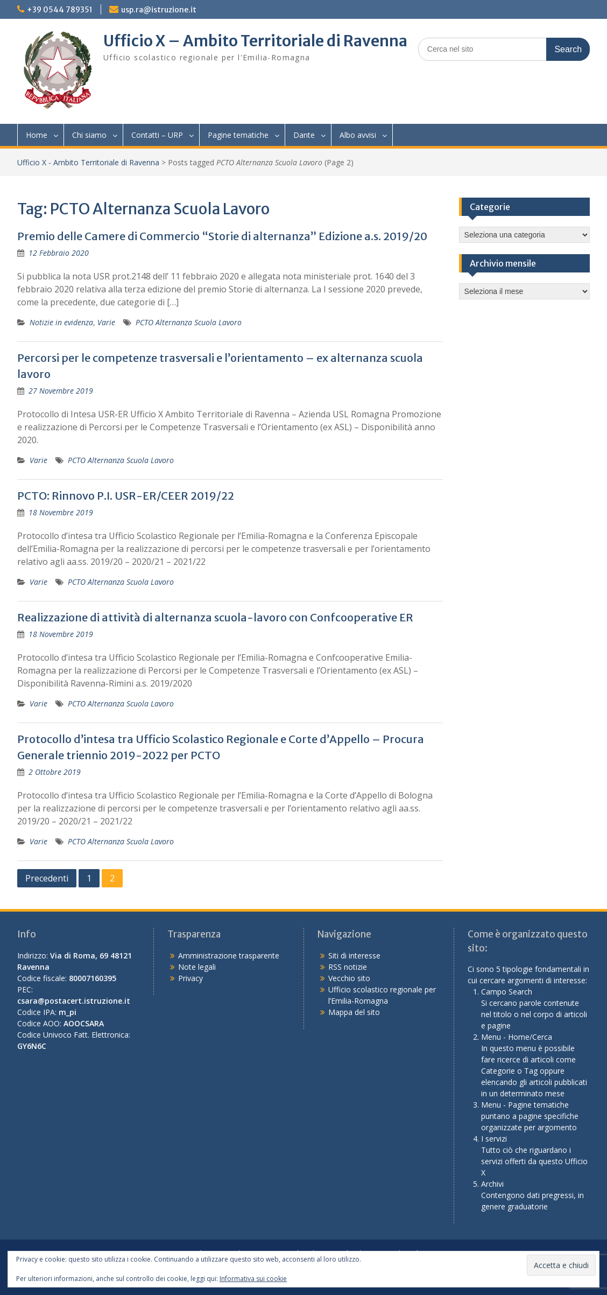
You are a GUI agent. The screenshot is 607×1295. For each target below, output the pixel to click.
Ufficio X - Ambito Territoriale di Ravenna (88, 162)
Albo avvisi (358, 135)
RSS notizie (347, 967)
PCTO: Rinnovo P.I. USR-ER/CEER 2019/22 (125, 495)
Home (36, 135)
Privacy (190, 978)
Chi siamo (89, 135)
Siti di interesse (354, 955)
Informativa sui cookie (253, 1278)
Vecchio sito (349, 978)
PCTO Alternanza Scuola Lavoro (189, 322)
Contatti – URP (157, 135)
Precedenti (46, 878)
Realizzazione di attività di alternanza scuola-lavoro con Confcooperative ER (215, 617)
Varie (106, 322)
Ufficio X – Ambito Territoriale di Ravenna (255, 41)
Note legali (197, 967)
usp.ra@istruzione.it (158, 10)
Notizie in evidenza (61, 322)
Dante (304, 135)
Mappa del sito (354, 1012)
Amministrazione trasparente (228, 955)
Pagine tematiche (238, 135)
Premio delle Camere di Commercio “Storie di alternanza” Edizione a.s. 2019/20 (222, 236)
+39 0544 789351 (60, 10)
